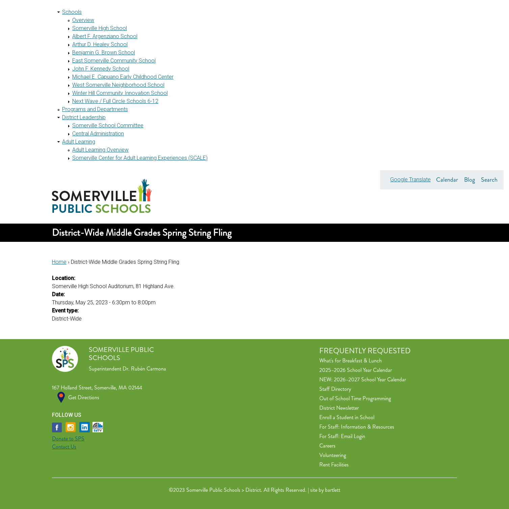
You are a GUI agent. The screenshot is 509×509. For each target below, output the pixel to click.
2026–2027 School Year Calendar (370, 379)
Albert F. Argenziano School (104, 36)
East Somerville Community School (114, 60)
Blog (469, 179)
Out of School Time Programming (355, 398)
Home (59, 262)
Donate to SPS (68, 438)
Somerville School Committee (107, 125)
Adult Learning (78, 141)
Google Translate (410, 179)
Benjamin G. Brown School (103, 52)
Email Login (353, 436)
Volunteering (332, 455)
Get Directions (83, 397)
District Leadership (84, 117)
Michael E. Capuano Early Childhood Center (122, 77)
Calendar (447, 179)
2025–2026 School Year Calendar (355, 370)
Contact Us (64, 447)
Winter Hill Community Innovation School (120, 93)
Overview (83, 20)
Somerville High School (99, 28)
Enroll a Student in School (346, 417)
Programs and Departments (95, 109)
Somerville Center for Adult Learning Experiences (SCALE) (140, 158)
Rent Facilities (334, 464)
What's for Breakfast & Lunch (350, 360)
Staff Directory (335, 389)
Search (489, 179)
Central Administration (98, 133)
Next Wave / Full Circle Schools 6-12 (115, 101)
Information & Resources (367, 427)
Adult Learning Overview (100, 150)
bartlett (332, 490)
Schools (72, 12)
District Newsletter (339, 408)
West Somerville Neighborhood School (118, 85)
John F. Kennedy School (100, 69)
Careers (327, 446)
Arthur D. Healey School (100, 44)
